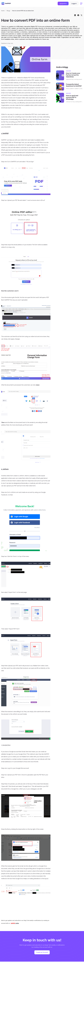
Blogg (8, 10)
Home (2, 10)
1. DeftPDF (5, 133)
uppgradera (63, 3)
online (17, 923)
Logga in (74, 3)
